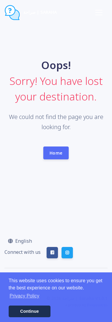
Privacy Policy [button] (24, 295)
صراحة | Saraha (31, 12)
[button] (20, 241)
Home (56, 153)
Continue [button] (29, 311)
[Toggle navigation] (98, 13)
